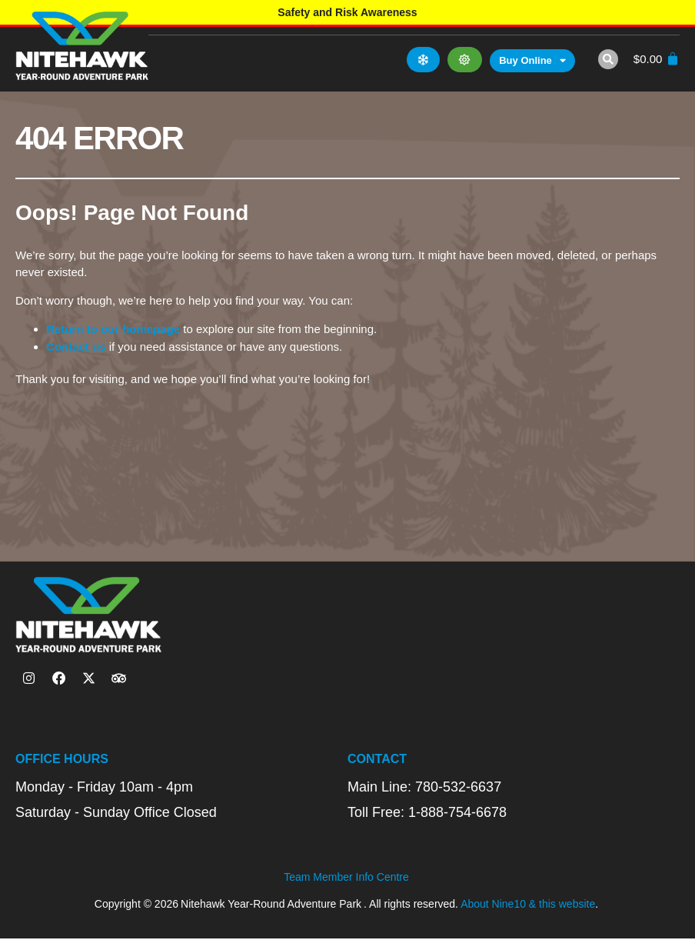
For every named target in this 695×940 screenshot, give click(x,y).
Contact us (76, 346)
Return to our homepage (113, 328)
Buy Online (530, 60)
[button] (606, 59)
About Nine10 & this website (528, 905)
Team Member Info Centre (346, 878)
